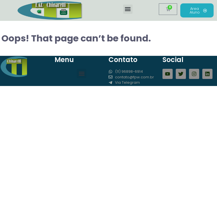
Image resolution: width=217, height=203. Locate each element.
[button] (128, 9)
